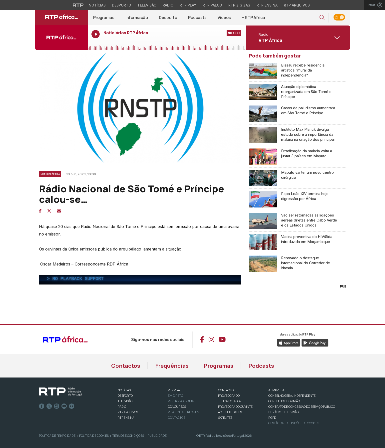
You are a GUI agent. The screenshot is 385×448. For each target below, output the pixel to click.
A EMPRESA (276, 390)
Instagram (56, 406)
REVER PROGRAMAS (181, 401)
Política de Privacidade (57, 436)
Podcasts (197, 17)
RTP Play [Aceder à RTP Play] (188, 5)
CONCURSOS (177, 406)
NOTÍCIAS (124, 390)
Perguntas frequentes (186, 412)
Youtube (64, 406)
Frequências (172, 366)
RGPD (272, 418)
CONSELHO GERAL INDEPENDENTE (292, 396)
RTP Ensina (126, 418)
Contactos (125, 366)
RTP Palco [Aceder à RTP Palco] (212, 5)
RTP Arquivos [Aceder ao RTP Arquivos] (297, 5)
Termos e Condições (128, 436)
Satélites (225, 418)
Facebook (41, 406)
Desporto (168, 17)
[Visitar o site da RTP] (78, 5)
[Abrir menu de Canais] (297, 37)
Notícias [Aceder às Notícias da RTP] (97, 5)
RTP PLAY (174, 390)
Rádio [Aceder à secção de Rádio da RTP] (168, 5)
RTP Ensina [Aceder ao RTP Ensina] (267, 5)
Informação (136, 17)
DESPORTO (125, 396)
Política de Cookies (94, 436)
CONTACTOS (226, 390)
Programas (103, 17)
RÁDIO (122, 406)
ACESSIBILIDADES (230, 412)
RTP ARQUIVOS (128, 412)
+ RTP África (253, 17)
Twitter (49, 406)
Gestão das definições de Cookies (293, 423)
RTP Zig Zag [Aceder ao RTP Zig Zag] (239, 5)
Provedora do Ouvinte (235, 406)
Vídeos (224, 17)
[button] (322, 17)
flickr (71, 406)
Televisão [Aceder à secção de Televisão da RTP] (146, 5)
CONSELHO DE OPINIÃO (284, 401)
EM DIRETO (175, 396)
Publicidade (157, 436)
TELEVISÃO (125, 401)
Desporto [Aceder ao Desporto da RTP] (121, 5)
